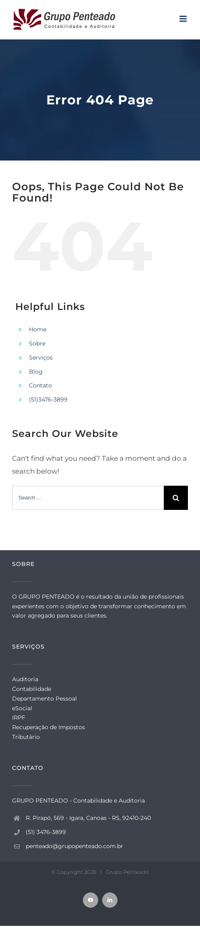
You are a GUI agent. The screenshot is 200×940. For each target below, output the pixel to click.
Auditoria (25, 679)
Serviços (41, 357)
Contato (40, 385)
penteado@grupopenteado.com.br (74, 846)
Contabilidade (31, 689)
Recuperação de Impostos (48, 727)
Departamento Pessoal (44, 698)
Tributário (26, 736)
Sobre (37, 343)
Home (37, 329)
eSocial (22, 708)
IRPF (18, 717)
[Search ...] (88, 498)
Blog (36, 371)
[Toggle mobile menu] (183, 19)
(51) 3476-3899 (46, 832)
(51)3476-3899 (48, 399)
